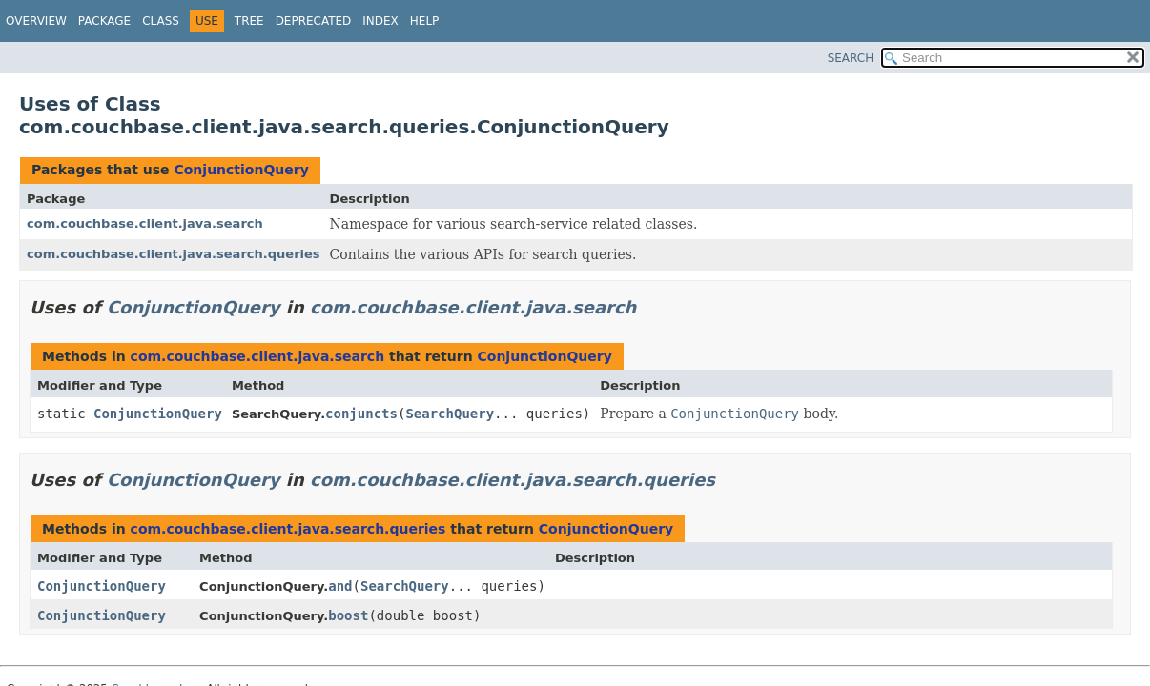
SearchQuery (449, 413)
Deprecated (314, 21)
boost (348, 615)
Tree (249, 21)
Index (380, 21)
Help (425, 21)
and (340, 586)
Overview (36, 21)
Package (104, 21)
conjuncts (361, 413)
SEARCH (851, 58)
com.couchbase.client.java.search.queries (173, 254)
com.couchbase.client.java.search (145, 223)
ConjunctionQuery (241, 169)
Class (160, 21)
